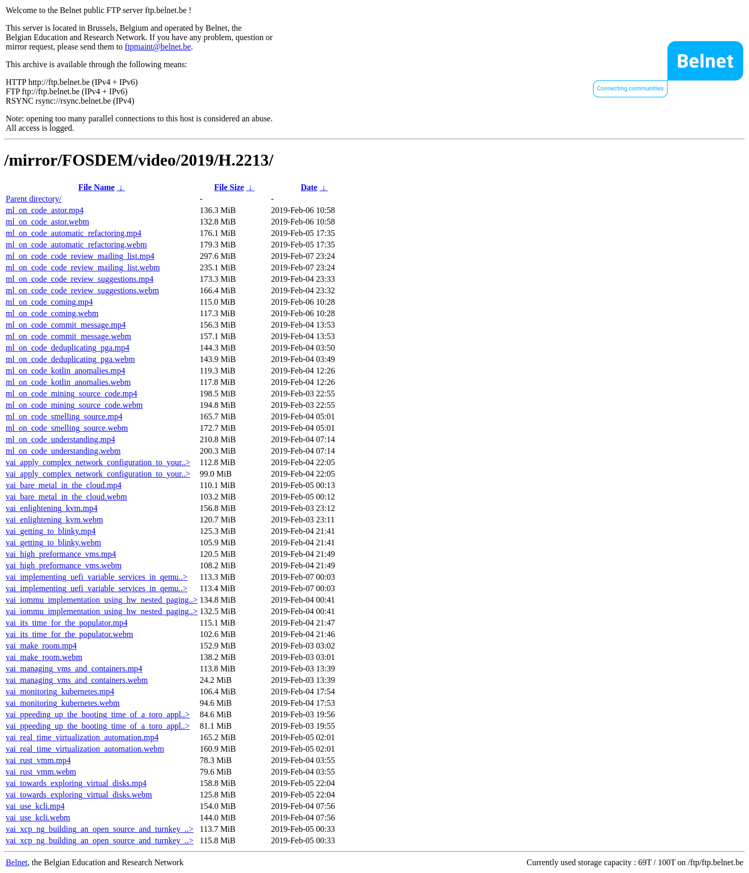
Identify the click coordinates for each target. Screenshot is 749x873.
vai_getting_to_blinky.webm (53, 542)
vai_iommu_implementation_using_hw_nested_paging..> (102, 599)
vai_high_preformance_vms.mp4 (61, 554)
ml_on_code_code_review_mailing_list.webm (83, 267)
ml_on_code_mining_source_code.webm (74, 405)
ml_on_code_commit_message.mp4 (66, 324)
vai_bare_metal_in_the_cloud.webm (66, 496)
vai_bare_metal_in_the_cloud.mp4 (64, 485)
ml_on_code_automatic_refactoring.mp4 (73, 233)
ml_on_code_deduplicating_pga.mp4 (68, 347)
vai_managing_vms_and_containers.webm (77, 680)
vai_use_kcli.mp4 (35, 806)
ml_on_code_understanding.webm (63, 450)
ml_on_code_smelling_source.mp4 (64, 416)
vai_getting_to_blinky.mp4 (51, 531)
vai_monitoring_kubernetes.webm (63, 703)
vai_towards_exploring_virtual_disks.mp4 (76, 783)
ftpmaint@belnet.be (158, 46)
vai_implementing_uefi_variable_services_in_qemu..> (96, 576)
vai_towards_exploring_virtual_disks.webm (79, 794)
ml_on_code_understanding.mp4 (60, 439)
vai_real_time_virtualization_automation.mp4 (82, 737)
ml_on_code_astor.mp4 (45, 210)
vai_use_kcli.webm (38, 817)
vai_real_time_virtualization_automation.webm (85, 748)
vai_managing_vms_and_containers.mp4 (74, 668)
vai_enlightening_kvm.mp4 (51, 508)
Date (309, 187)
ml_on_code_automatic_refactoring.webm (76, 244)
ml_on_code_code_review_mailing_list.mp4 (80, 256)
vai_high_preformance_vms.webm (64, 565)
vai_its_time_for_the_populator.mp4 (66, 622)
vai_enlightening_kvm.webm (54, 519)
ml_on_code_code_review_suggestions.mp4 (79, 279)
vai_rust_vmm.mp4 (38, 760)
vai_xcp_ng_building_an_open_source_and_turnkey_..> (99, 829)
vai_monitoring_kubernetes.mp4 (60, 691)
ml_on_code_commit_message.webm (68, 336)
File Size (229, 187)
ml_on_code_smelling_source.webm (67, 427)
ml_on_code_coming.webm (52, 313)
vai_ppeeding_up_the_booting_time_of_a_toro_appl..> (98, 714)
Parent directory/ (33, 198)
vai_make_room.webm (44, 657)
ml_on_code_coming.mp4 (49, 301)
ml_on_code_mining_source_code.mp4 (71, 393)
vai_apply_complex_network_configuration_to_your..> (98, 462)
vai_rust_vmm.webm (41, 771)
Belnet (17, 862)
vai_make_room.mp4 (41, 645)
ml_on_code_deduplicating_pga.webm (70, 359)
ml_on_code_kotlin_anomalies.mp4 (65, 370)
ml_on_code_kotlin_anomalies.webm (68, 382)
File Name (97, 187)
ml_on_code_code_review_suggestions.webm (82, 290)
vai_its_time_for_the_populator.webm (69, 634)
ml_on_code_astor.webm (47, 221)
